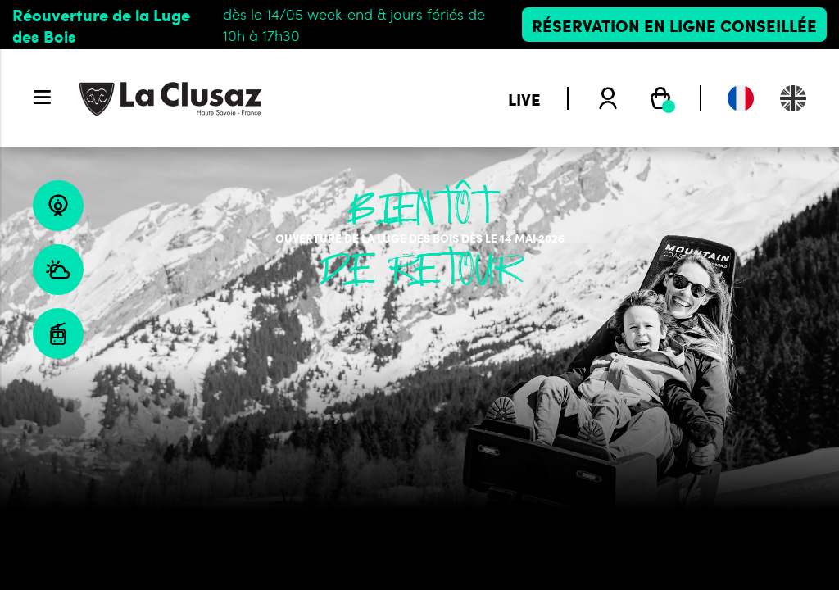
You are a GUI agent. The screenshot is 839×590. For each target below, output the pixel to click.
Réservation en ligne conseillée (674, 24)
